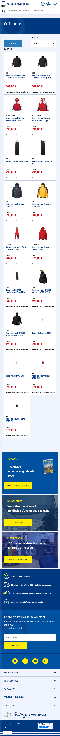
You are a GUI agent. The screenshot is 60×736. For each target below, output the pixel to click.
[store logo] (15, 4)
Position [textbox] (36, 43)
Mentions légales (8, 724)
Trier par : (35, 38)
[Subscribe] (15, 645)
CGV (18, 724)
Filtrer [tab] (13, 43)
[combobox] (30, 10)
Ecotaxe (4, 727)
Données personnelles (32, 724)
